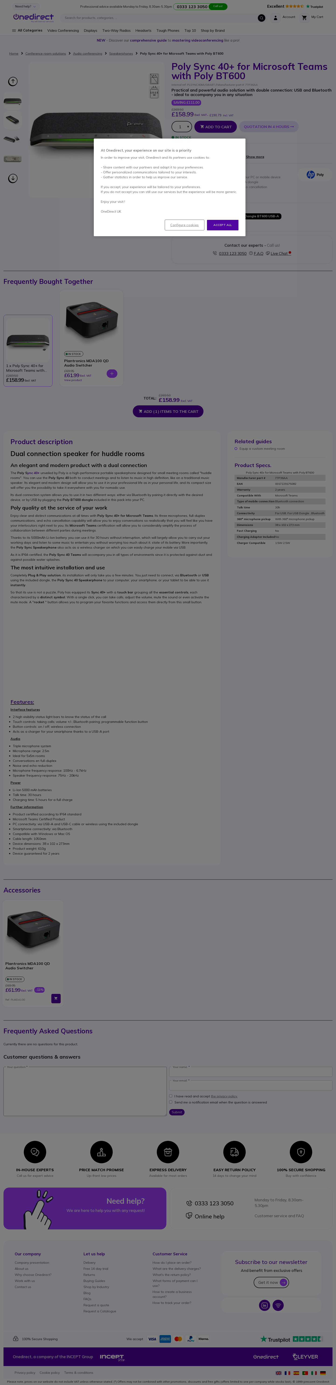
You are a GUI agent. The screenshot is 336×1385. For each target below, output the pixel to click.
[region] (169, 187)
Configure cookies (184, 225)
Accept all (223, 225)
